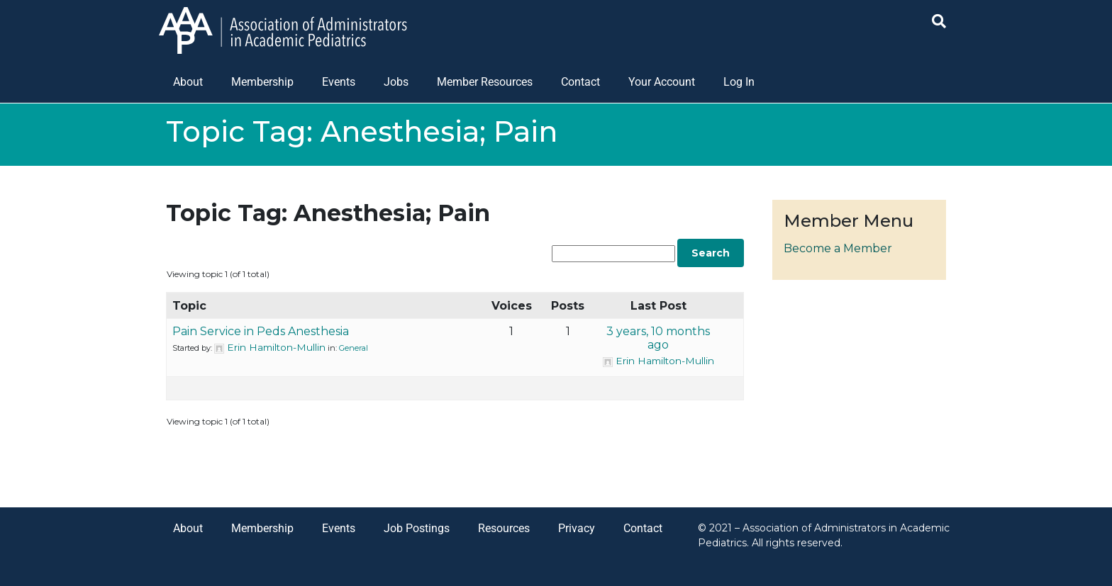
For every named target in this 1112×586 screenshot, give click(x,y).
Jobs (396, 82)
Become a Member (838, 248)
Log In (739, 82)
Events (338, 82)
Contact (580, 82)
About (188, 82)
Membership (262, 82)
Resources (504, 528)
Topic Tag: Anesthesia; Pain (328, 213)
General (353, 348)
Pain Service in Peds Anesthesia (260, 331)
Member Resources (485, 82)
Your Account (661, 82)
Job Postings (417, 528)
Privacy (576, 528)
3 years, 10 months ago (658, 338)
